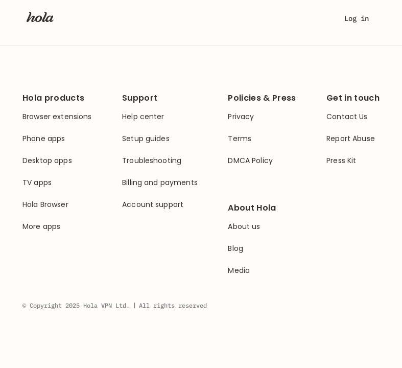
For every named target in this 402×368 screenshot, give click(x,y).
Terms (239, 139)
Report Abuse (350, 139)
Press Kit (341, 161)
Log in (356, 18)
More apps (41, 227)
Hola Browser (45, 205)
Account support (152, 205)
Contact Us (346, 117)
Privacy (241, 117)
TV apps (37, 183)
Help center (143, 117)
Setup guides (146, 139)
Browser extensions (57, 117)
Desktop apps (47, 161)
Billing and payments (160, 183)
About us (244, 227)
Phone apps (43, 139)
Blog (235, 249)
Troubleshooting (151, 161)
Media (239, 270)
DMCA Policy (250, 161)
